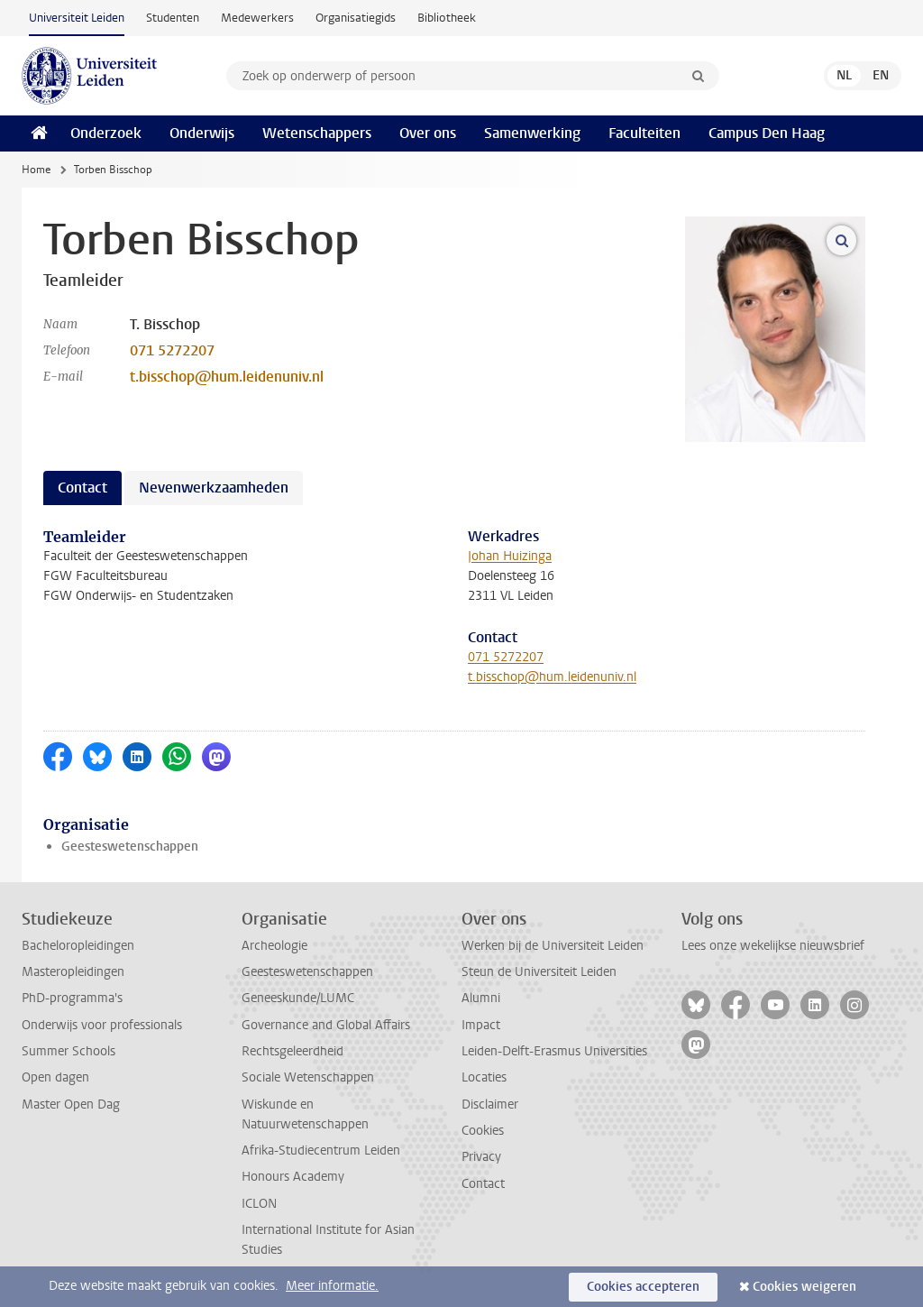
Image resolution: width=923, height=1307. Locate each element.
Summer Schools (68, 1051)
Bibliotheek (446, 17)
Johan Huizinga (510, 556)
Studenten (172, 17)
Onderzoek (106, 133)
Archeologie (274, 945)
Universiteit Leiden (76, 17)
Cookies (483, 1130)
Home (36, 169)
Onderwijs (201, 133)
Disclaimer (490, 1104)
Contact (483, 1183)
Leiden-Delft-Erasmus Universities (554, 1051)
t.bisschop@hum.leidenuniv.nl (227, 376)
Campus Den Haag (766, 133)
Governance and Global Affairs (326, 1025)
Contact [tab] (82, 487)
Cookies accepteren (643, 1286)
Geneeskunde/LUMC (298, 998)
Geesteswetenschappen (129, 846)
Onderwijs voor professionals (102, 1025)
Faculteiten (644, 133)
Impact (481, 1025)
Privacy (481, 1156)
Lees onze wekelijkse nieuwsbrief (772, 945)
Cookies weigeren (804, 1286)
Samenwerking (532, 133)
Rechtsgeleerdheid (292, 1051)
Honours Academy (293, 1176)
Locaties (484, 1077)
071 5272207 (172, 350)
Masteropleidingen (73, 971)
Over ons (427, 133)
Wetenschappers (316, 133)
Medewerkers (257, 17)
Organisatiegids (355, 17)
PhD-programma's (72, 998)
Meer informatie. (332, 1285)
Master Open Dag (71, 1104)
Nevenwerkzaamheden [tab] (213, 487)
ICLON (259, 1203)
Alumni (481, 998)
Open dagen (55, 1077)
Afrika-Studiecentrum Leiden (321, 1150)
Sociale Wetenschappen (308, 1077)
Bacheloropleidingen (78, 945)
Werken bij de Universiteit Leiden (553, 945)
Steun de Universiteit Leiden (539, 971)
